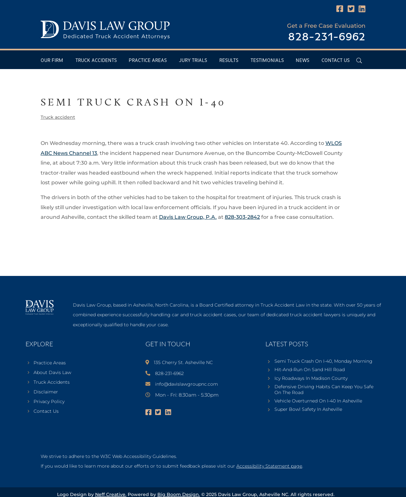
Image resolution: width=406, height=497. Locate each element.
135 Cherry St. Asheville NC (183, 362)
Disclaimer (46, 392)
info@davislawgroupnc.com (186, 384)
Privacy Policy (49, 401)
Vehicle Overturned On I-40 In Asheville (318, 401)
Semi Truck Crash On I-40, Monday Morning (323, 361)
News (302, 60)
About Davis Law (52, 372)
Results (228, 60)
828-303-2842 (242, 217)
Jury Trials (193, 60)
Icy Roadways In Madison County (311, 378)
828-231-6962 (326, 37)
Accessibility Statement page (269, 466)
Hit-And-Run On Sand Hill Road (309, 369)
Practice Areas (148, 60)
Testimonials (267, 60)
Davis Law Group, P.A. (188, 217)
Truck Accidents (96, 60)
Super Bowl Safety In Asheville (308, 409)
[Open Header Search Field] (359, 60)
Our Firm (52, 60)
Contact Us (336, 60)
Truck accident (58, 117)
